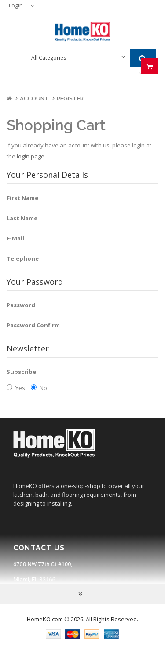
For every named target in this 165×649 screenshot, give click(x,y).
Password (21, 305)
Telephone (23, 258)
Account (34, 98)
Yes (16, 388)
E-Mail (15, 238)
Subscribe (21, 372)
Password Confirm (33, 325)
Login (16, 5)
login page (30, 156)
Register (70, 98)
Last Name (22, 218)
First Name (22, 198)
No (39, 388)
